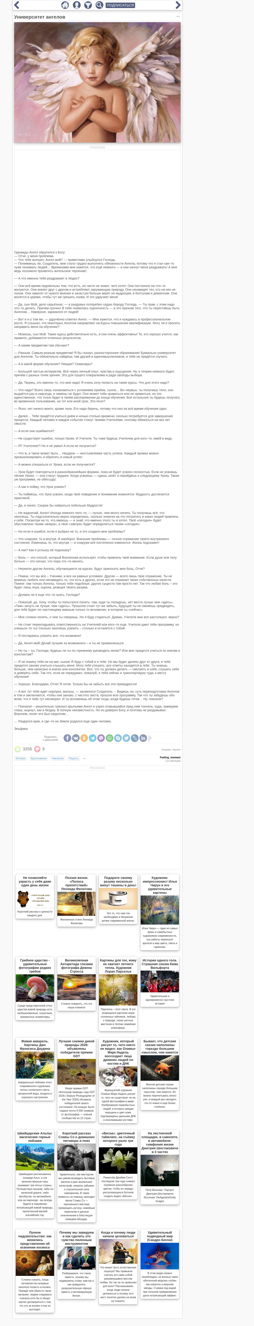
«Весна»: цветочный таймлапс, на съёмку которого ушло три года (118, 1138)
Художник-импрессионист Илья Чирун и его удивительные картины (160, 885)
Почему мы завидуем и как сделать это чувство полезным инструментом (76, 1238)
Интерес (21, 758)
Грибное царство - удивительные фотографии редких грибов (35, 965)
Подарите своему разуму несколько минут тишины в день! (118, 881)
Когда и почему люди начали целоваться (118, 1234)
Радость (74, 758)
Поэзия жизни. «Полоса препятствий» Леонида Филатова (76, 883)
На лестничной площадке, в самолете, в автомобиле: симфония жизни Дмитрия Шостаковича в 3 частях (160, 1142)
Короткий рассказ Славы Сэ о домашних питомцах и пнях (76, 1136)
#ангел (176, 749)
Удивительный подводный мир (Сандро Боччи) (160, 1236)
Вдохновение (39, 758)
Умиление (58, 758)
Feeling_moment (170, 757)
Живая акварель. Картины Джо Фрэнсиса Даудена (35, 1044)
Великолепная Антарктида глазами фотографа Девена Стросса (76, 965)
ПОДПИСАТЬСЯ (120, 5)
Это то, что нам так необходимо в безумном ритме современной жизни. (118, 917)
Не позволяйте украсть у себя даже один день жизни (35, 881)
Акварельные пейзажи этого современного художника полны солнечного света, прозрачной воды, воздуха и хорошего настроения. (35, 1090)
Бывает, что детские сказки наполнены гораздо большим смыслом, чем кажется (160, 1046)
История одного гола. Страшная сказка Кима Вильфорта (160, 963)
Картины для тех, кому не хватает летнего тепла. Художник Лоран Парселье (118, 965)
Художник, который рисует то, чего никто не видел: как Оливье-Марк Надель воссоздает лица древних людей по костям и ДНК (118, 1052)
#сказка (166, 749)
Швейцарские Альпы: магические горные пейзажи (34, 1136)
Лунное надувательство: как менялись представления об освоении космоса (35, 1240)
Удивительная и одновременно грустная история (159, 1000)
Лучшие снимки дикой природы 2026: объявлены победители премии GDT (76, 1048)
